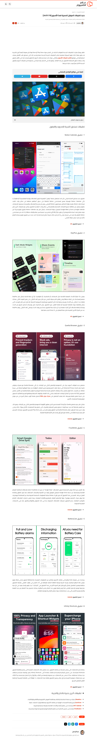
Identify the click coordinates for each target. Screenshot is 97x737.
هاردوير (16, 4)
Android (70, 419)
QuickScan (78, 702)
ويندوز (64, 4)
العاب (37, 4)
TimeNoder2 (77, 709)
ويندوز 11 (59, 4)
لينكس (41, 4)
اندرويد (32, 4)
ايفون (27, 4)
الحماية (46, 4)
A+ (15, 23)
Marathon (78, 699)
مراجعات (22, 4)
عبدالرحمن (79, 23)
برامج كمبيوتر (71, 4)
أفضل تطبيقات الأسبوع (64, 58)
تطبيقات (63, 717)
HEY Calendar (77, 705)
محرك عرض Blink (45, 396)
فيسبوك (52, 4)
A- (13, 23)
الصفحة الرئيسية (81, 12)
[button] (76, 724)
